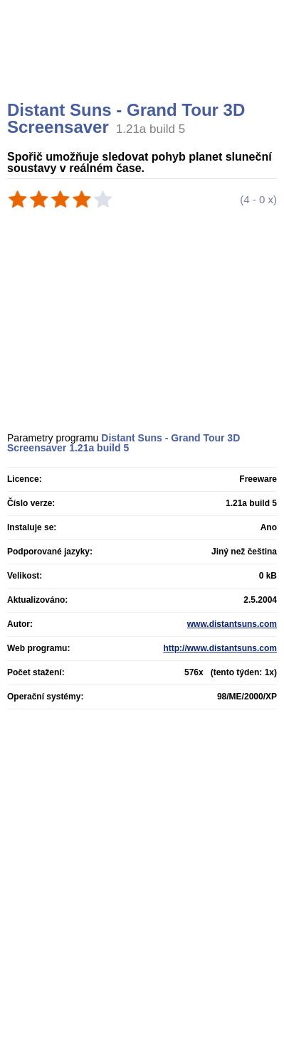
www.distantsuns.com (232, 624)
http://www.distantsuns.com (220, 648)
